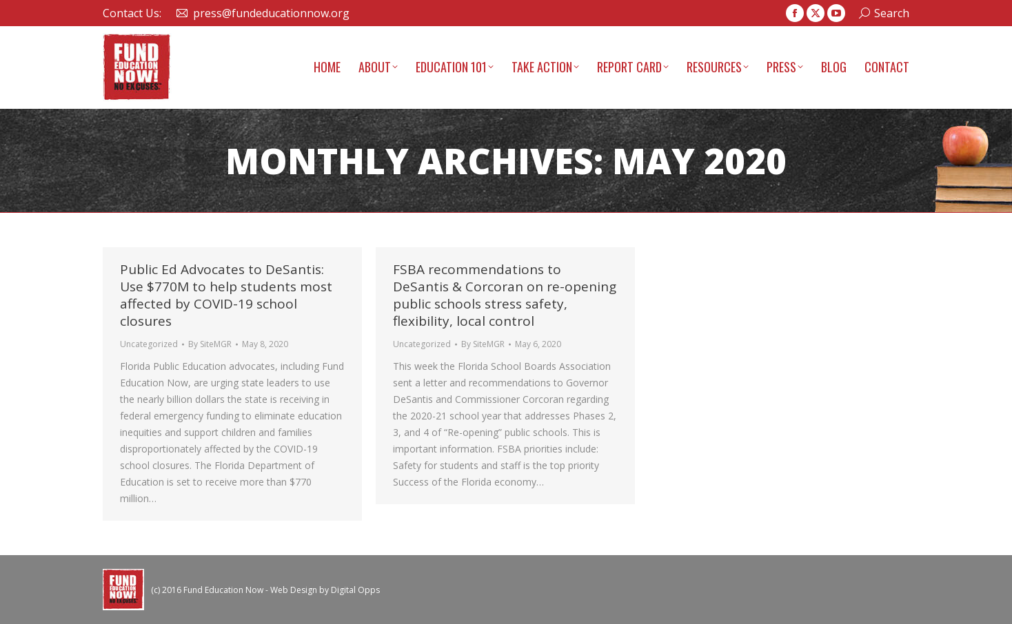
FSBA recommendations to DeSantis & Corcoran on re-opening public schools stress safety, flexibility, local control (504, 295)
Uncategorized (149, 344)
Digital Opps (355, 590)
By (210, 344)
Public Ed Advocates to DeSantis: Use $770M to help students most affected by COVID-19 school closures (226, 295)
